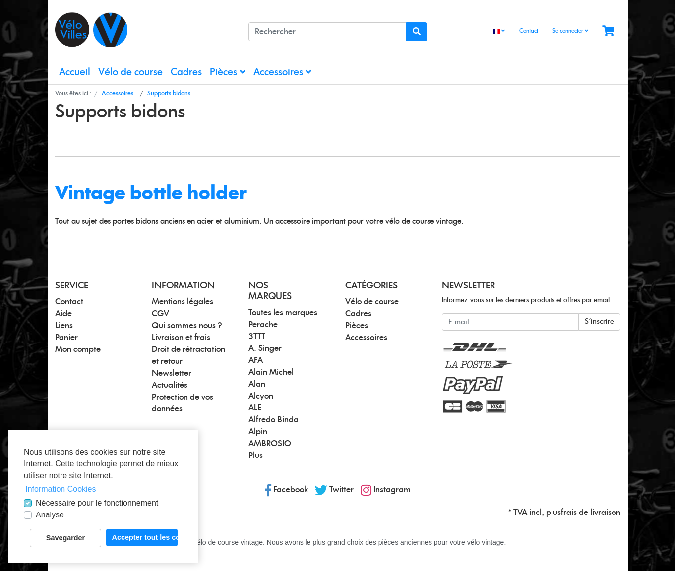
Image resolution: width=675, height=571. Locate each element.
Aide (63, 314)
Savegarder (65, 538)
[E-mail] (510, 322)
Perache (263, 325)
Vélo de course (130, 72)
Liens (64, 326)
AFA (255, 360)
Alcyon (260, 396)
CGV (160, 314)
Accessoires (282, 72)
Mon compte (78, 349)
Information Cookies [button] (60, 489)
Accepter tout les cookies (145, 537)
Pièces (227, 72)
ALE (254, 408)
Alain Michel (271, 372)
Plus (255, 455)
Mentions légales (182, 302)
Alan (256, 384)
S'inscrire (599, 321)
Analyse (50, 515)
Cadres (186, 72)
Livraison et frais (181, 338)
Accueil (74, 72)
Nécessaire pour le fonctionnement (97, 503)
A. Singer (265, 348)
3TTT (256, 337)
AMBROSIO (269, 444)
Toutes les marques (282, 313)
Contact (528, 31)
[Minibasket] (608, 31)
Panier (66, 338)
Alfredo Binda (273, 420)
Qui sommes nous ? (187, 326)
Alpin (257, 432)
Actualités (169, 385)
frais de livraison (590, 512)
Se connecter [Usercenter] (570, 31)
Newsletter (171, 373)
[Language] (499, 31)
